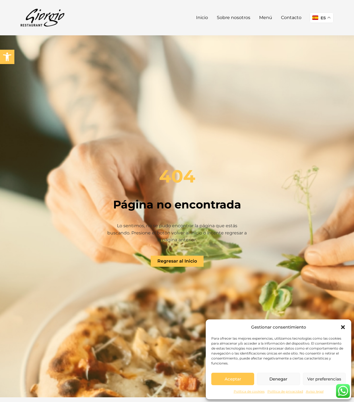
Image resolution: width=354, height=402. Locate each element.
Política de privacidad (285, 391)
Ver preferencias (324, 379)
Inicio (202, 17)
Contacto (291, 17)
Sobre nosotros (233, 17)
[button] (7, 57)
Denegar (278, 379)
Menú (265, 17)
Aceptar (233, 379)
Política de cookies (249, 391)
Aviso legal (315, 391)
